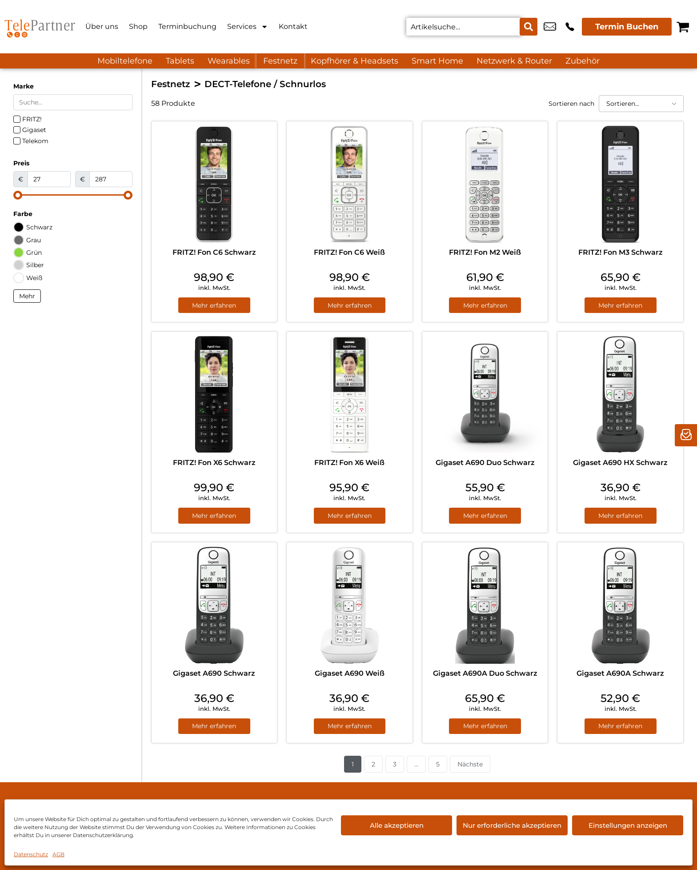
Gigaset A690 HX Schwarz (620, 462)
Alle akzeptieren (397, 825)
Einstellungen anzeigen (628, 825)
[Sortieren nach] (641, 103)
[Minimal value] (72, 195)
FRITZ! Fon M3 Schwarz (620, 252)
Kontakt (293, 26)
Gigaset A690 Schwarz (214, 673)
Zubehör (582, 61)
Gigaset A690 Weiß (350, 673)
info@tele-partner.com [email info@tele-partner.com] (550, 26)
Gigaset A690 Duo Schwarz (485, 462)
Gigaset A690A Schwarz (620, 673)
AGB (58, 854)
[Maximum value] (111, 179)
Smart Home (437, 61)
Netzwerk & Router (514, 61)
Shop (138, 26)
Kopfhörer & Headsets (354, 61)
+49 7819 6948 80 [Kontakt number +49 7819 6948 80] (570, 26)
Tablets (180, 61)
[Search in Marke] (72, 102)
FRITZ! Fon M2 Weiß (485, 252)
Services (247, 27)
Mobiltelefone (124, 61)
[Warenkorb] (682, 26)
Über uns (101, 26)
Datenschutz (31, 854)
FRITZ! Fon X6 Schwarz (214, 462)
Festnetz (280, 61)
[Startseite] (40, 26)
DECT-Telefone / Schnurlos (265, 84)
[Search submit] (528, 27)
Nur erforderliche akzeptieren (512, 825)
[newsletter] (686, 435)
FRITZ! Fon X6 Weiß (349, 462)
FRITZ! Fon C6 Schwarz (214, 252)
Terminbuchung (187, 26)
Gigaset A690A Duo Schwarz (485, 673)
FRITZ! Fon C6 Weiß (349, 252)
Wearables (229, 61)
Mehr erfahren (214, 305)
